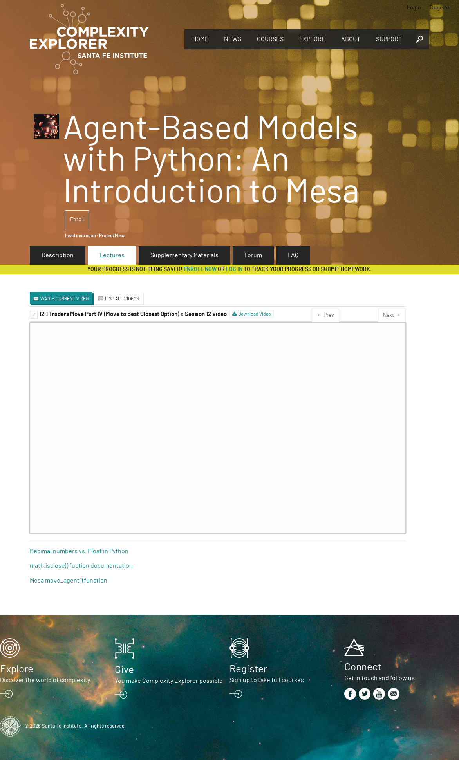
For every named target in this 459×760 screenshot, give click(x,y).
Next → (392, 315)
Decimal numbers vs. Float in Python (79, 551)
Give (124, 670)
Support (389, 39)
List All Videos (122, 298)
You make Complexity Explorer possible (169, 681)
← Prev (325, 315)
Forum (253, 255)
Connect (362, 667)
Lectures (112, 255)
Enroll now (200, 269)
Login (414, 8)
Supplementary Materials (184, 255)
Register (440, 8)
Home (200, 39)
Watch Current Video (64, 298)
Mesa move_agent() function (68, 581)
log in (234, 269)
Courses (270, 39)
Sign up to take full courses (267, 680)
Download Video (254, 314)
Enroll (77, 219)
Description (58, 255)
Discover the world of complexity (45, 680)
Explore (312, 39)
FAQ (293, 255)
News (232, 39)
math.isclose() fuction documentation (81, 566)
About (350, 39)
